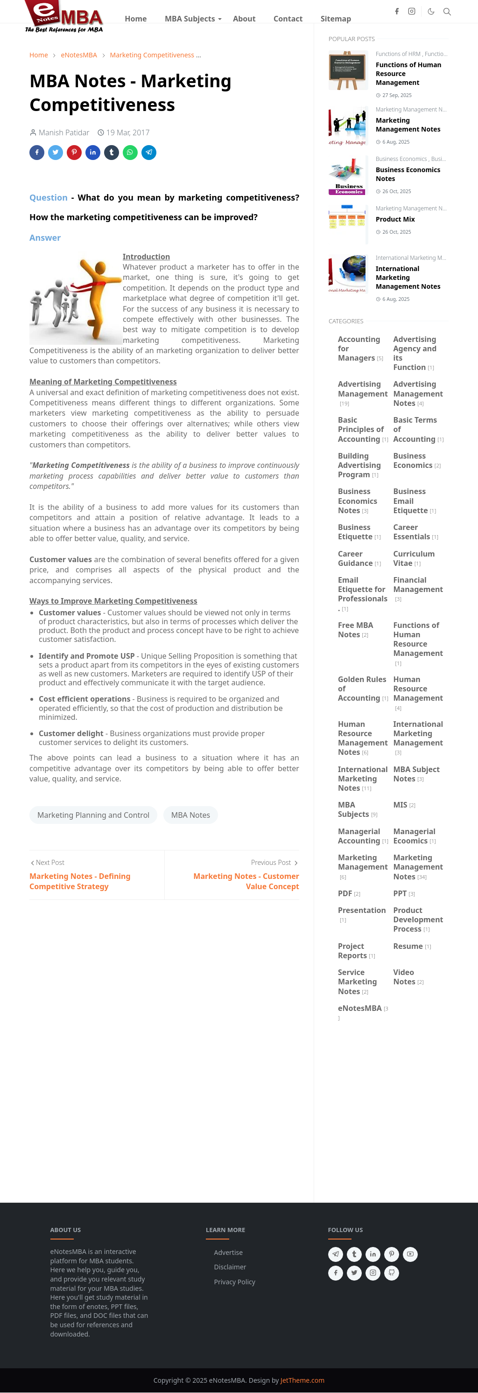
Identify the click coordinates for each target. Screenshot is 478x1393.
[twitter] (354, 1273)
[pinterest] (391, 1254)
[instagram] (411, 11)
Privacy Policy (234, 1281)
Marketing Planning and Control (93, 815)
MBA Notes (191, 815)
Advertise (228, 1252)
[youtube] (410, 1254)
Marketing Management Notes (415, 109)
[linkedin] (373, 1254)
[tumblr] (354, 1254)
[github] (391, 1273)
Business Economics (402, 159)
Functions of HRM (399, 54)
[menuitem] (136, 18)
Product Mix (395, 219)
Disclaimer (230, 1266)
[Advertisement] (389, 1110)
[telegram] (335, 1254)
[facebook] (396, 11)
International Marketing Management (424, 258)
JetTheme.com (302, 1380)
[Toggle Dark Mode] (431, 11)
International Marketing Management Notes (408, 277)
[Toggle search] (447, 11)
